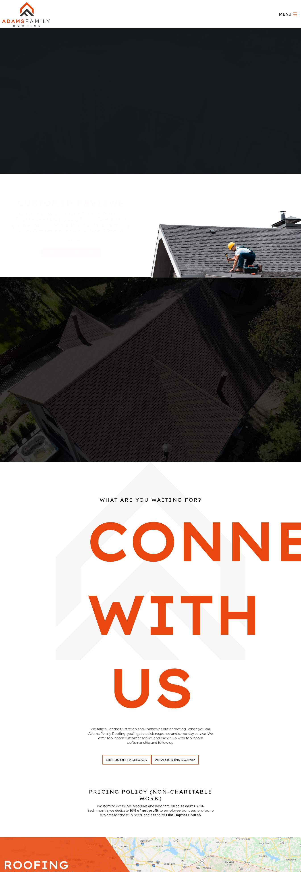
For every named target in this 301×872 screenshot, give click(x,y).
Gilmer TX (155, 103)
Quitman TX (214, 98)
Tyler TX (174, 98)
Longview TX (193, 98)
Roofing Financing (127, 120)
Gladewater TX (197, 103)
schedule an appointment (71, 253)
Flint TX (98, 103)
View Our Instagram (175, 765)
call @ (173, 120)
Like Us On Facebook (126, 765)
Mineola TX (81, 103)
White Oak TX (135, 103)
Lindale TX (114, 103)
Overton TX (174, 103)
